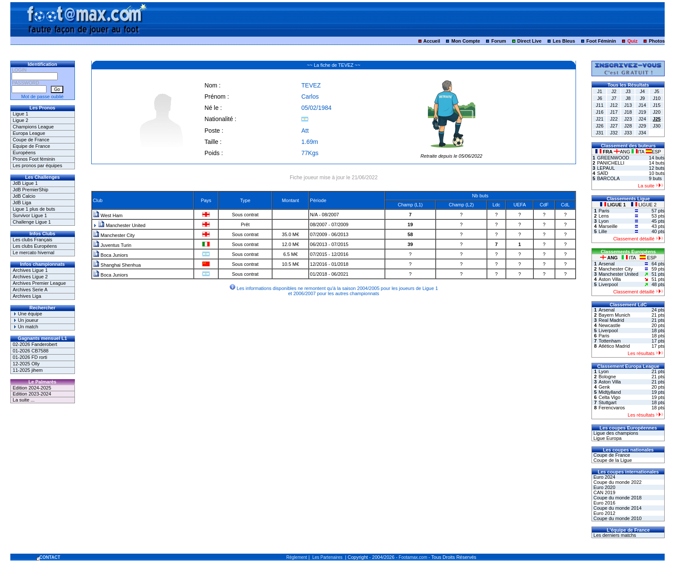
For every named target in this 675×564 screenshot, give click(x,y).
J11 (600, 105)
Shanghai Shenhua (117, 265)
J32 (614, 132)
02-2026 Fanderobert (35, 344)
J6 (599, 98)
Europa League (29, 133)
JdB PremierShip (31, 189)
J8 (628, 98)
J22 (614, 119)
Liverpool (608, 284)
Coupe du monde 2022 (616, 482)
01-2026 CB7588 (31, 350)
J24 (642, 119)
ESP (653, 151)
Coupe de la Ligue (612, 460)
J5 (657, 91)
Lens (603, 215)
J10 (657, 98)
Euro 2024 (603, 477)
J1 (599, 91)
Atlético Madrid (614, 346)
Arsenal (606, 263)
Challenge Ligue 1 (32, 221)
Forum (498, 41)
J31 (600, 132)
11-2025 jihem (28, 370)
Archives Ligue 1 (30, 270)
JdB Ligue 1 (25, 183)
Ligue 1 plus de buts (34, 209)
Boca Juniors (110, 255)
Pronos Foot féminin (34, 159)
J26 (600, 125)
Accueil (431, 41)
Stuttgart (607, 402)
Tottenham (609, 340)
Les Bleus (564, 41)
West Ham (108, 215)
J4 (642, 91)
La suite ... (24, 399)
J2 (613, 91)
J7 (613, 98)
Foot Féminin (601, 41)
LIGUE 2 (643, 204)
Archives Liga (27, 296)
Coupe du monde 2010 (616, 518)
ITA (639, 151)
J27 (614, 125)
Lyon (603, 221)
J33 (628, 132)
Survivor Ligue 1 (30, 215)
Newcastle (609, 325)
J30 (657, 125)
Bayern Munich (614, 315)
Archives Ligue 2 (30, 276)
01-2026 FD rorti (30, 357)
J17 (614, 112)
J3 (628, 91)
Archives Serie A (30, 289)
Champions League (33, 126)
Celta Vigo (609, 397)
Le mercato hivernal (34, 252)
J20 (657, 112)
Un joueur (26, 320)
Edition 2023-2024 (32, 393)
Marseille (607, 226)
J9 (642, 98)
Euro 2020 (603, 487)
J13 (628, 105)
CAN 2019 (603, 492)
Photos (657, 41)
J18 (628, 112)
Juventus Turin (112, 245)
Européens (24, 152)
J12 (614, 105)
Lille (602, 231)
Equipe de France (31, 146)
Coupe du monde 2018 (616, 497)
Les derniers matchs (614, 535)
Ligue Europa (607, 438)
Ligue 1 (20, 113)
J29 (642, 125)
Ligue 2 (20, 120)
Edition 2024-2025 (32, 387)
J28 (628, 125)
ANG (623, 151)
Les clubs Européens (35, 246)
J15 (657, 105)
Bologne (607, 376)
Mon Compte (465, 41)
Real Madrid (611, 320)
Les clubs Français (33, 239)
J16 (600, 112)
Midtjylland (609, 392)
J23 (628, 119)
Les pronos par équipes (37, 165)
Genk (604, 387)
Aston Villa (609, 279)
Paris (603, 210)
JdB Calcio (24, 196)
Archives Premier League (39, 283)
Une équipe (27, 313)
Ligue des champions (615, 433)
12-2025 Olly (26, 363)
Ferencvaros (611, 407)
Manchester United (122, 225)
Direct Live (529, 41)
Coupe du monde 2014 (616, 508)
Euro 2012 (603, 513)
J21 (600, 119)
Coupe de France (31, 139)
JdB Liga (22, 202)
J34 (642, 132)
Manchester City (114, 235)
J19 (642, 112)
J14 (642, 105)
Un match (25, 326)
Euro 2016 (603, 502)
